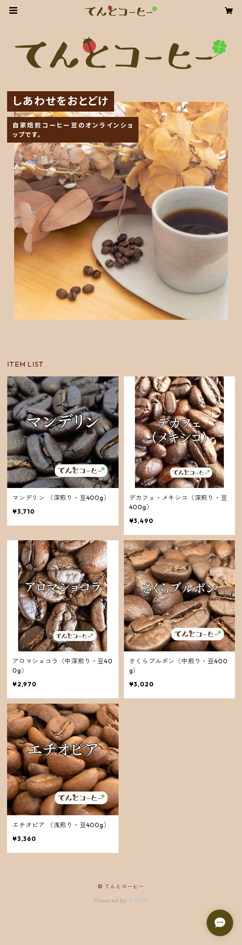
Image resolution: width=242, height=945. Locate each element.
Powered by (121, 900)
